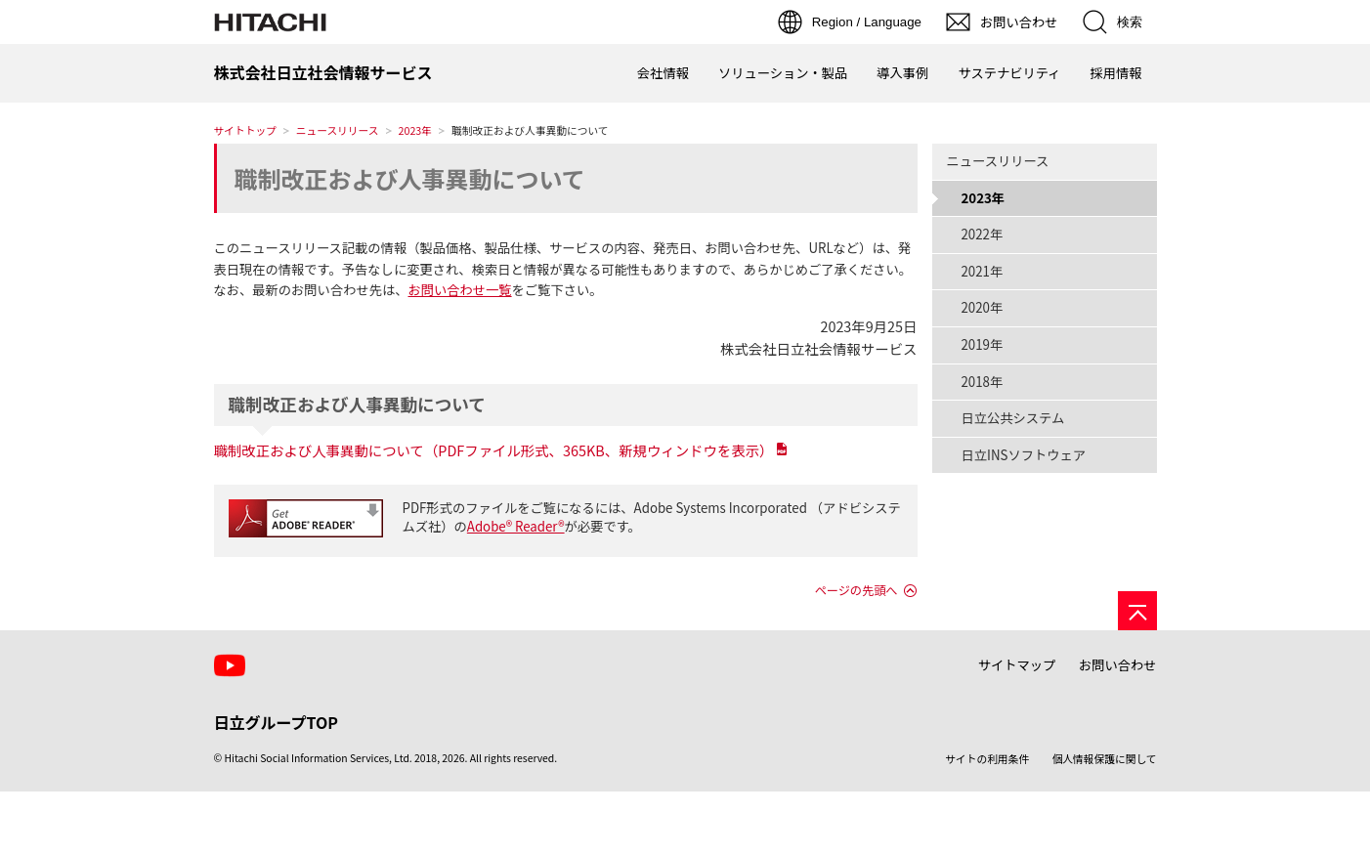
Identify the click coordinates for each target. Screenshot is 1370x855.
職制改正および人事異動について (410, 178)
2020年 (983, 307)
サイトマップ (1017, 665)
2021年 (983, 271)
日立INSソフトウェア (1024, 455)
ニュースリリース (337, 130)
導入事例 (902, 73)
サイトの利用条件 (987, 758)
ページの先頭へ (856, 590)
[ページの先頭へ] (1137, 610)
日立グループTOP (276, 722)
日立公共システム (1013, 417)
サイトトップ (245, 130)
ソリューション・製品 (782, 73)
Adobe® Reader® (516, 526)
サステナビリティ (1009, 73)
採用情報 (1115, 73)
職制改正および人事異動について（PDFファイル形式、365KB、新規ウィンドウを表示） (494, 450)
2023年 (416, 130)
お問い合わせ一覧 (459, 289)
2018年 (983, 381)
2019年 (983, 344)
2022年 (983, 234)
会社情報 (663, 73)
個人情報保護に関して (1104, 758)
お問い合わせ (1118, 665)
